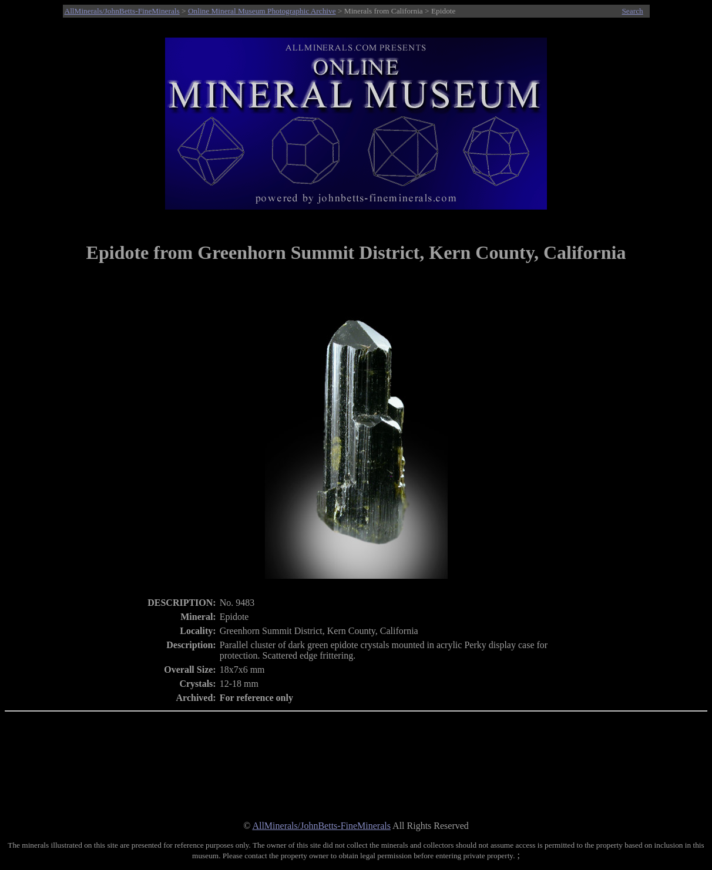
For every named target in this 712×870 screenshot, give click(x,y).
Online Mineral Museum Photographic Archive (262, 10)
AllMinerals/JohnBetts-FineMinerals (122, 10)
